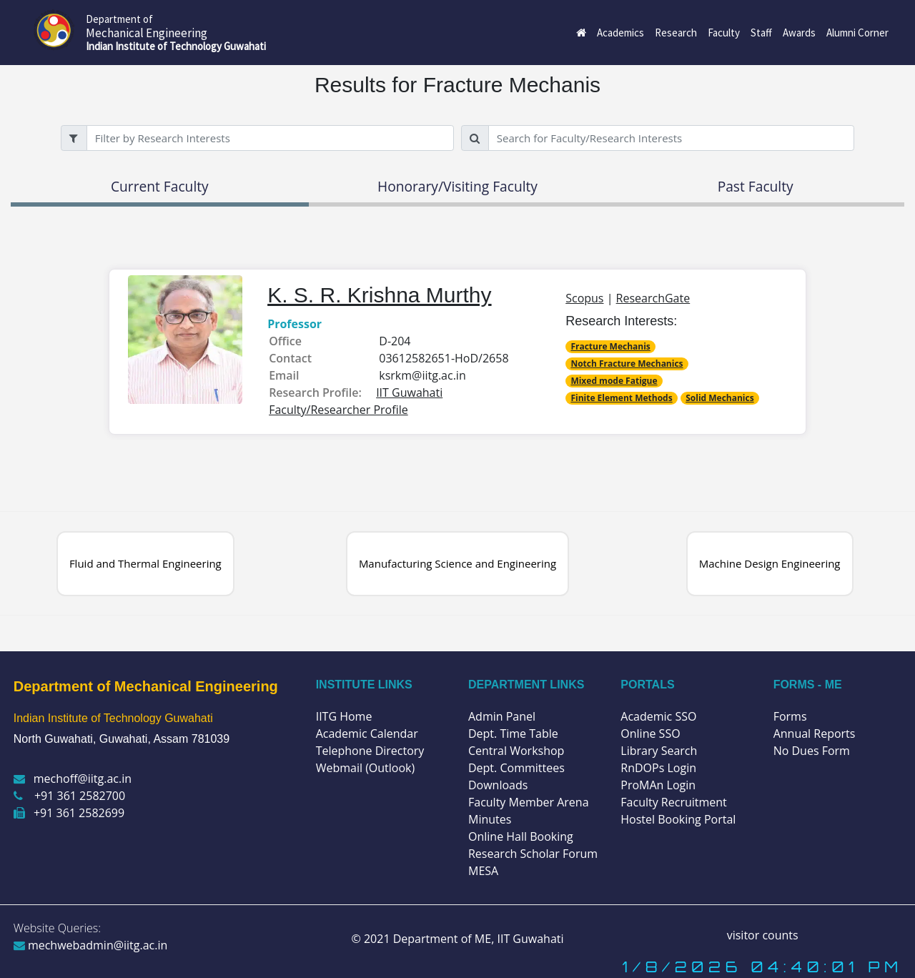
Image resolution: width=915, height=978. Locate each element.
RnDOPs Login (658, 768)
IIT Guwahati (528, 939)
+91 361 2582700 (69, 796)
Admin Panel (501, 716)
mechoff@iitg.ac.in (73, 778)
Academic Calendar (367, 733)
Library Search (658, 751)
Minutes (489, 819)
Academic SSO (658, 716)
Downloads (498, 785)
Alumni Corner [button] (857, 32)
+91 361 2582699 (69, 813)
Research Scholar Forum (533, 853)
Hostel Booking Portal (678, 819)
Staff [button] (761, 32)
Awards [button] (799, 32)
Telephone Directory (370, 751)
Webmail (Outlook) (365, 768)
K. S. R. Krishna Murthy (379, 295)
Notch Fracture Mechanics (626, 363)
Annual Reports (814, 733)
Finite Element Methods (621, 398)
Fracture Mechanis (610, 346)
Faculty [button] (724, 32)
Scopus (584, 298)
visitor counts (762, 935)
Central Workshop (516, 751)
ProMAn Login (658, 785)
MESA (483, 871)
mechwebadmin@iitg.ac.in (91, 945)
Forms (790, 716)
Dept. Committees (516, 768)
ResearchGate (653, 298)
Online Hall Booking (520, 836)
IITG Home (344, 716)
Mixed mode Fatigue (613, 381)
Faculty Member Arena (528, 802)
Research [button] (676, 32)
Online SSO (650, 733)
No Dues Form (811, 751)
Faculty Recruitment (673, 802)
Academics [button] (620, 32)
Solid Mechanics (719, 398)
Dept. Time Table (513, 733)
